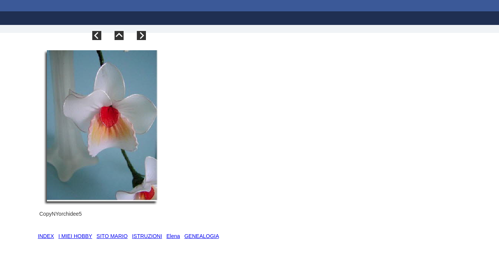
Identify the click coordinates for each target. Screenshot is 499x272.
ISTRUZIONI (147, 236)
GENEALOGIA (201, 236)
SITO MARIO (111, 236)
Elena (173, 236)
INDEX (46, 236)
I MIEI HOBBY (75, 236)
